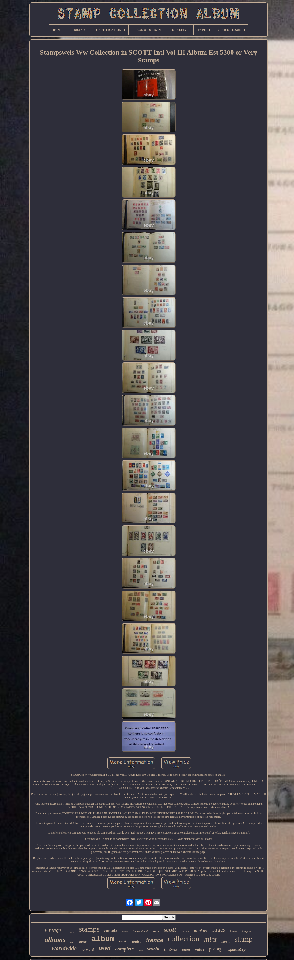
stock (72, 942)
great (125, 931)
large (83, 941)
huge (155, 931)
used (105, 948)
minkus (200, 930)
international (140, 931)
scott (170, 929)
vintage (53, 930)
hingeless (247, 931)
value (199, 949)
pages (219, 929)
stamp (244, 939)
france (154, 940)
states (186, 949)
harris (225, 941)
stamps (89, 929)
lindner (185, 931)
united (136, 941)
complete (124, 949)
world (153, 949)
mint (210, 939)
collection (184, 938)
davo (123, 941)
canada (110, 930)
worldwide (64, 948)
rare (140, 950)
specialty (237, 950)
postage (216, 949)
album (103, 939)
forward (88, 949)
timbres (170, 949)
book (233, 931)
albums (55, 939)
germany (70, 932)
